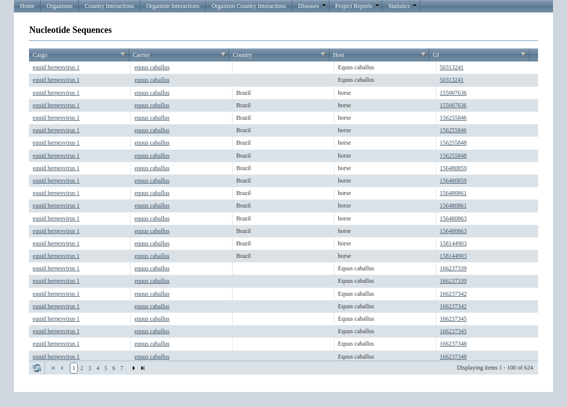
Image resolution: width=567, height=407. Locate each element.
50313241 (452, 67)
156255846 (453, 117)
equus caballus (151, 67)
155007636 (453, 92)
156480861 (453, 193)
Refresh (37, 368)
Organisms (60, 5)
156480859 (453, 168)
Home (27, 5)
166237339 (453, 268)
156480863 (453, 218)
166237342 (453, 293)
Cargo (40, 54)
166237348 (453, 343)
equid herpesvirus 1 (56, 67)
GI (436, 54)
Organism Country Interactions (249, 5)
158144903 (453, 243)
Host (338, 54)
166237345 (453, 318)
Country (242, 54)
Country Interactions (109, 5)
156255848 (453, 142)
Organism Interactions (173, 5)
